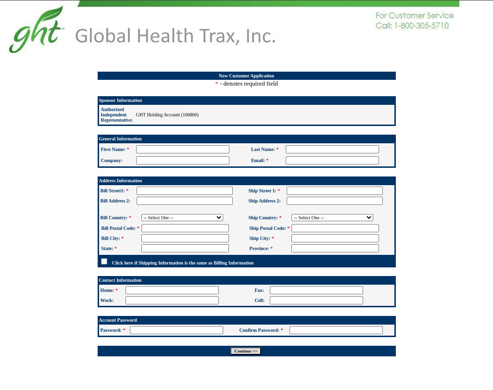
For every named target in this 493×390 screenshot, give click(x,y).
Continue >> (245, 351)
